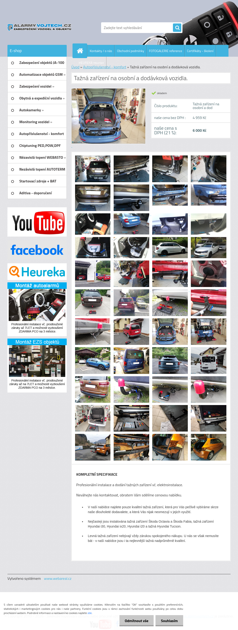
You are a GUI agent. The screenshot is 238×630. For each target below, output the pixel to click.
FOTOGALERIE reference (165, 50)
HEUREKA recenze (91, 62)
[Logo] (39, 27)
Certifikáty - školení (200, 50)
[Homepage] (81, 50)
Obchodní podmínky (130, 50)
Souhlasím (168, 620)
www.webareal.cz (58, 578)
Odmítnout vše (135, 620)
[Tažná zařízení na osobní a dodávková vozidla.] (93, 156)
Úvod (75, 67)
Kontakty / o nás (101, 50)
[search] (177, 27)
